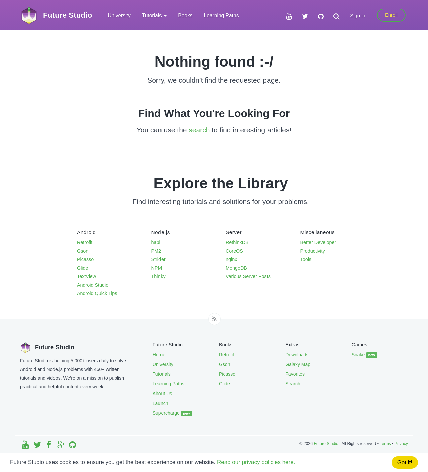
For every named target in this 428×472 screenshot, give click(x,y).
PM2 (156, 251)
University (119, 15)
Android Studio (92, 285)
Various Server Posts (248, 276)
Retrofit (84, 242)
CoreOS (234, 251)
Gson (82, 251)
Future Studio (326, 443)
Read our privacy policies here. (256, 462)
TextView (86, 276)
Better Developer (318, 242)
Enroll (391, 15)
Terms (385, 443)
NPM (156, 268)
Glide (82, 268)
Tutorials (162, 374)
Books (185, 15)
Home (159, 354)
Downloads (296, 354)
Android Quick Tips (97, 293)
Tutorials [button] (154, 15)
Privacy (401, 443)
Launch (160, 403)
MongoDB (236, 268)
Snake (365, 355)
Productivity (312, 251)
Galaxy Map (297, 364)
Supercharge (172, 413)
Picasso (85, 259)
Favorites (295, 374)
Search (292, 383)
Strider (158, 259)
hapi (155, 242)
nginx (231, 259)
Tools (306, 259)
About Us (162, 393)
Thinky (158, 276)
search (199, 130)
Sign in (357, 15)
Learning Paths (221, 15)
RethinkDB (237, 242)
